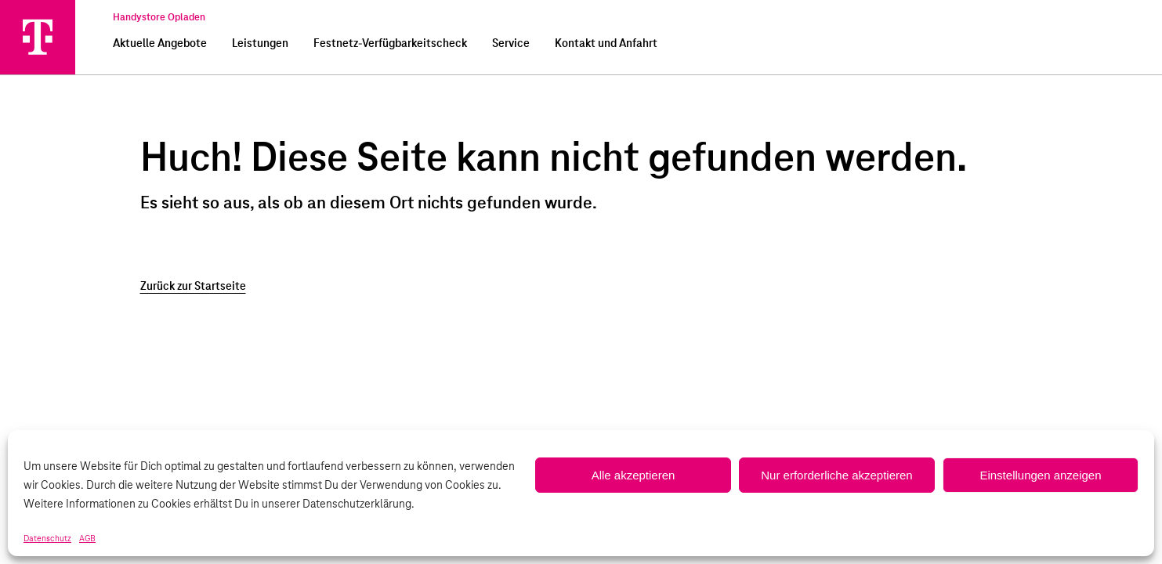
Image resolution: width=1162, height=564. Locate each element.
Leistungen (260, 44)
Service (511, 44)
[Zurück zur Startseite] (581, 287)
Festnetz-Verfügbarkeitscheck (390, 44)
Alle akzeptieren (633, 475)
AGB (87, 539)
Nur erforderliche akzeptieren (836, 475)
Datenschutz (47, 539)
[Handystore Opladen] (37, 37)
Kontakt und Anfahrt (606, 44)
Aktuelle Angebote (160, 44)
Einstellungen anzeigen (1040, 475)
